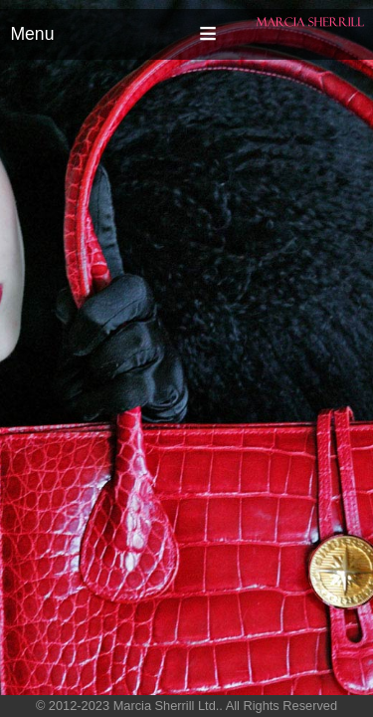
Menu (32, 34)
